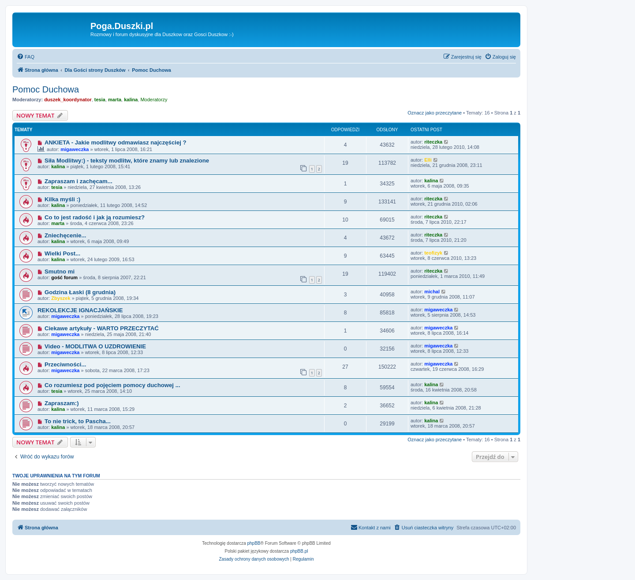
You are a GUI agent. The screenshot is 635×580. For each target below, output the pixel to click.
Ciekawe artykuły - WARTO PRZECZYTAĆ (102, 328)
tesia (99, 99)
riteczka (433, 141)
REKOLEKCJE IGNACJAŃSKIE (80, 310)
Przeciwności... (65, 364)
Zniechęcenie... (65, 235)
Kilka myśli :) (62, 199)
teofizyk (433, 252)
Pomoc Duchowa (45, 89)
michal (432, 291)
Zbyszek (60, 298)
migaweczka (74, 149)
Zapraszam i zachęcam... (78, 181)
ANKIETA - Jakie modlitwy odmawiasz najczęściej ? (116, 142)
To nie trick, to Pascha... (78, 421)
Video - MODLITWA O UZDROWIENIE (95, 346)
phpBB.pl (299, 551)
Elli (428, 160)
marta (114, 99)
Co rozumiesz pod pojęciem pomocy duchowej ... (112, 385)
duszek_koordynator (68, 99)
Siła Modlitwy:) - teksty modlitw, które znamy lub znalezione (127, 160)
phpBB (254, 543)
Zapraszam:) (62, 403)
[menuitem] (25, 57)
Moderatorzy (153, 99)
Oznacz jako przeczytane (434, 112)
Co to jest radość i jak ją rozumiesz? (95, 217)
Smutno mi (60, 271)
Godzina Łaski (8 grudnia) (80, 292)
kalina (131, 99)
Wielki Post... (62, 253)
